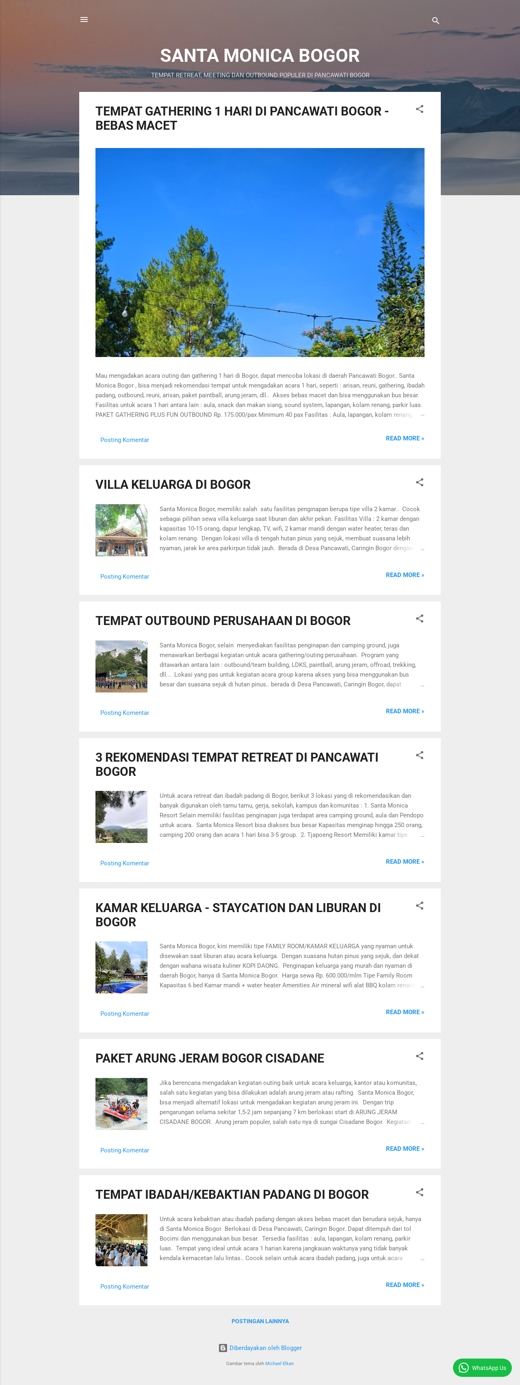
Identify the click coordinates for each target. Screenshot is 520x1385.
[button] (420, 110)
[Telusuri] (436, 22)
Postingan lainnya (260, 1321)
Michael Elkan (279, 1363)
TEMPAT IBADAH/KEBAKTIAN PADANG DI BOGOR (232, 1194)
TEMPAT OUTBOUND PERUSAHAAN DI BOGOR (223, 621)
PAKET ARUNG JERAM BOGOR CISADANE (209, 1058)
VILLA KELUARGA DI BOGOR (173, 484)
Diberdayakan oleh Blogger (260, 1348)
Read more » (405, 438)
